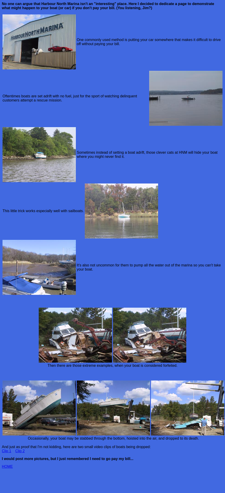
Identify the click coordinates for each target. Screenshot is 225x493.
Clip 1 (6, 451)
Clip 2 (20, 451)
